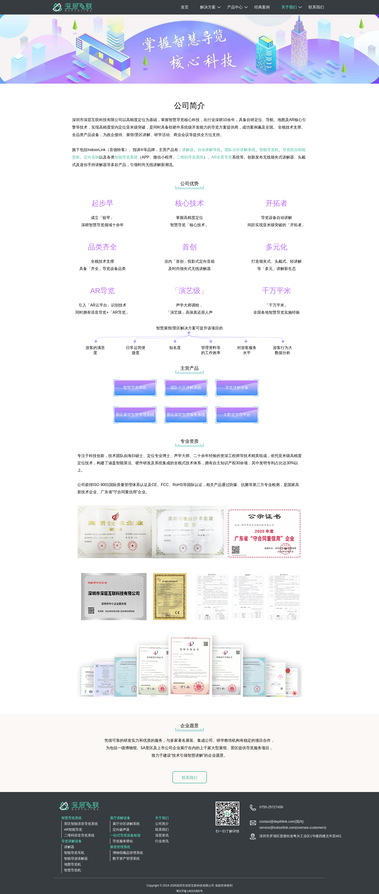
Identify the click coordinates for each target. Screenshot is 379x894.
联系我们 (316, 7)
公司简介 (162, 824)
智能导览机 (269, 150)
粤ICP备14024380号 (189, 891)
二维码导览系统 (190, 157)
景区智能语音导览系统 (81, 824)
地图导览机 (72, 864)
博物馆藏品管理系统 (128, 853)
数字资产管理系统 (126, 858)
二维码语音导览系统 (79, 835)
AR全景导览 (221, 157)
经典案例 (262, 7)
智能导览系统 (126, 157)
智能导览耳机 (74, 853)
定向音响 (91, 157)
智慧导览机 (72, 870)
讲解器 (188, 150)
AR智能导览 (73, 829)
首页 (185, 7)
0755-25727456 (271, 807)
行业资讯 (162, 841)
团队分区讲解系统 (240, 150)
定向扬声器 (121, 829)
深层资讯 (162, 835)
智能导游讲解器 (76, 858)
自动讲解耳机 (209, 150)
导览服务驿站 (123, 841)
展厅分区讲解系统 (126, 824)
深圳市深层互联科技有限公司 (195, 885)
